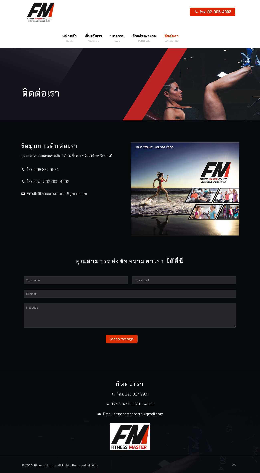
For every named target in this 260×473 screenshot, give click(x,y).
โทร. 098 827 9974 (39, 169)
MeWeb (93, 465)
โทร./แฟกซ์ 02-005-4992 (45, 181)
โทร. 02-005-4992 (212, 11)
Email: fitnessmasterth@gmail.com (54, 193)
